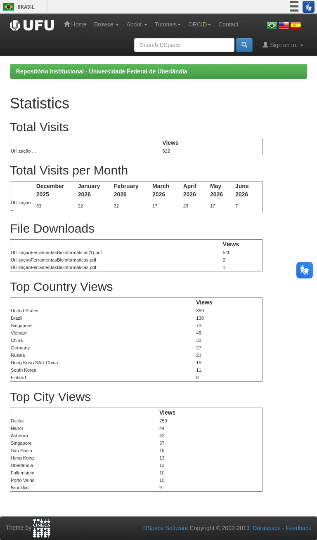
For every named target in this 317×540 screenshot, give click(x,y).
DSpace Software (165, 528)
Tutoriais (168, 24)
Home (75, 24)
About (136, 24)
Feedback (298, 528)
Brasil (17, 6)
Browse (106, 24)
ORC (199, 24)
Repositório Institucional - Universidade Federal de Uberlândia (101, 71)
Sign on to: (283, 44)
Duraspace (267, 528)
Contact (228, 24)
